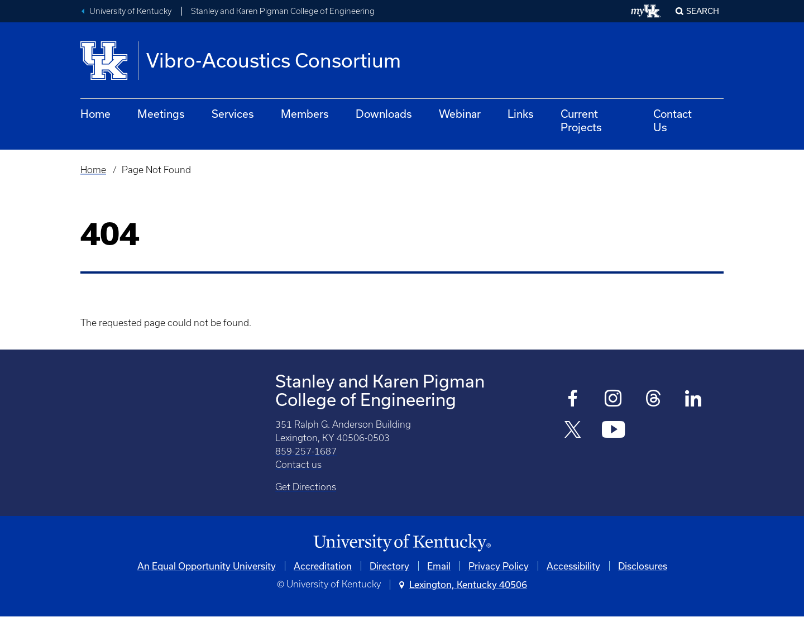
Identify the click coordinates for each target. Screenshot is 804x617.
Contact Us (672, 120)
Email (439, 566)
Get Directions (305, 487)
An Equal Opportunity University (206, 566)
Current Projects (581, 120)
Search (702, 11)
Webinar (460, 113)
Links (521, 113)
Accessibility (573, 566)
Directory (389, 566)
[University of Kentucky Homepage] (402, 543)
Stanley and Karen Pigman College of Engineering (283, 11)
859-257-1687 (306, 451)
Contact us (298, 465)
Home (95, 113)
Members (305, 113)
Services (233, 113)
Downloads (384, 113)
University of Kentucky (130, 11)
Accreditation (323, 566)
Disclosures (642, 566)
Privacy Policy (498, 566)
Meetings (161, 113)
